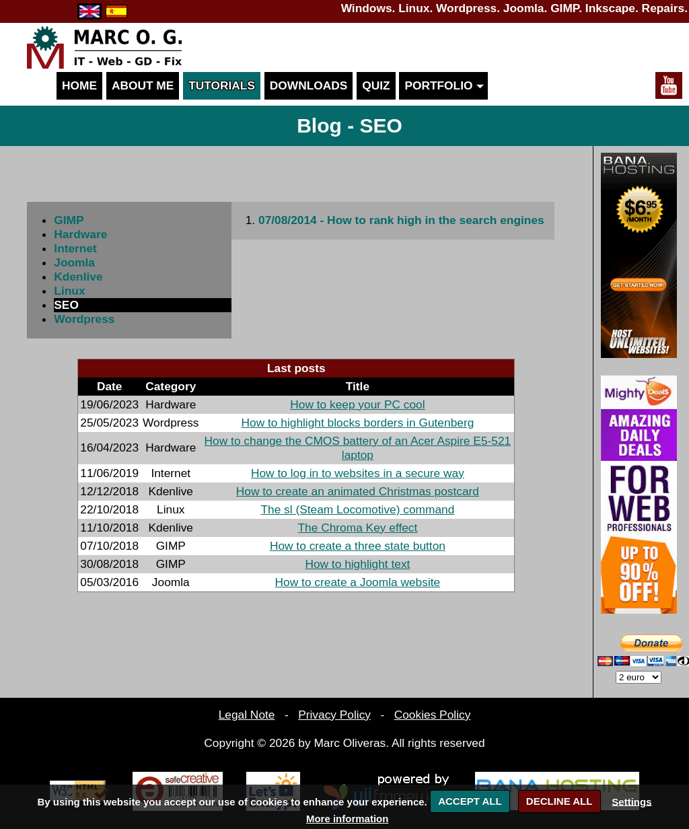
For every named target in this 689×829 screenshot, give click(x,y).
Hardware (80, 234)
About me (143, 85)
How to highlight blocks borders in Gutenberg (358, 422)
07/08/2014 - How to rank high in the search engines (401, 220)
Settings (631, 801)
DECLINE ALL (559, 801)
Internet (75, 248)
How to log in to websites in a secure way (357, 473)
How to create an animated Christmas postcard (357, 491)
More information (347, 818)
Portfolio (443, 85)
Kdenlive (78, 276)
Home (79, 85)
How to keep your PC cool (357, 404)
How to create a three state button (357, 545)
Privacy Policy (334, 714)
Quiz (376, 85)
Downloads (309, 85)
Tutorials (221, 85)
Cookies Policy (432, 714)
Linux (69, 290)
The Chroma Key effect (357, 527)
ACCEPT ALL (469, 801)
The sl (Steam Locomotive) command (357, 509)
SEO (66, 305)
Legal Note (247, 714)
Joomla (74, 262)
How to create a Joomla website (358, 582)
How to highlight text (357, 564)
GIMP (68, 220)
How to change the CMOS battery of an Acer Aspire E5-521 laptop (358, 448)
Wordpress (84, 319)
